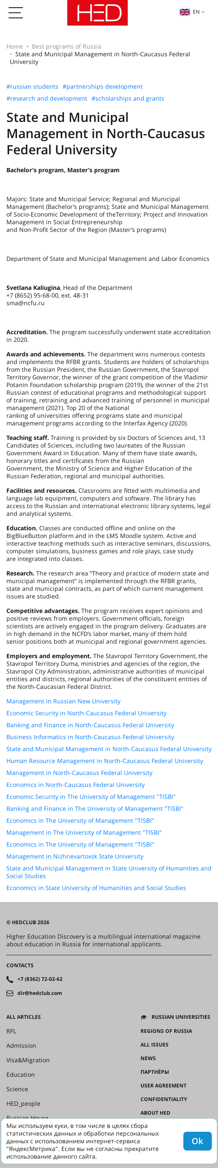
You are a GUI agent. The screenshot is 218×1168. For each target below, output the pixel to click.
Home (14, 46)
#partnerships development (103, 86)
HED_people (23, 1103)
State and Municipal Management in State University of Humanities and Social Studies (109, 872)
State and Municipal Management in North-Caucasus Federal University (109, 749)
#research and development (46, 98)
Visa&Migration (28, 1060)
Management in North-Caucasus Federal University (79, 773)
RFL (11, 1031)
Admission (21, 1045)
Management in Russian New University (63, 701)
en (189, 11)
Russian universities (181, 1017)
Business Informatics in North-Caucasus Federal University (90, 737)
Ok (197, 1141)
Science (17, 1089)
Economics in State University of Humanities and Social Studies (96, 888)
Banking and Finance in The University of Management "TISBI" (95, 808)
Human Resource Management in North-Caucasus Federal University (104, 761)
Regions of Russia (166, 1031)
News (148, 1058)
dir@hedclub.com (39, 993)
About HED (155, 1113)
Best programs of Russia (66, 46)
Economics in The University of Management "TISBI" (80, 820)
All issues (155, 1044)
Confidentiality (164, 1099)
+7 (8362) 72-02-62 (40, 979)
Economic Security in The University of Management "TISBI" (91, 797)
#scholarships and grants (128, 98)
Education (20, 1074)
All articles (23, 1017)
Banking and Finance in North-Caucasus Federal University (90, 725)
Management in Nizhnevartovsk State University (74, 856)
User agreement (163, 1085)
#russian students (32, 86)
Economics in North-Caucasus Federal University (75, 785)
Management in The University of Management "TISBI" (84, 832)
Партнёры (155, 1072)
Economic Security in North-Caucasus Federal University (86, 713)
